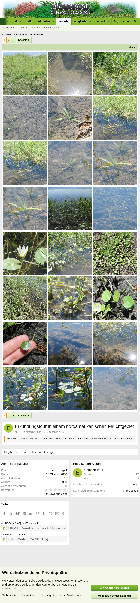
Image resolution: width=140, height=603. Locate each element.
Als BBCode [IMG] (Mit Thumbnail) (19, 523)
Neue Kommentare (29, 27)
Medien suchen (51, 27)
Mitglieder (80, 21)
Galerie (63, 21)
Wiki (29, 21)
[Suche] (135, 21)
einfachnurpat (33, 432)
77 (137, 474)
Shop (17, 21)
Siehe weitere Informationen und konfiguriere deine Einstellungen (43, 595)
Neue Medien (9, 27)
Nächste (22, 40)
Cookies (41, 580)
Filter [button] (130, 47)
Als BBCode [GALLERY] (14, 534)
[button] (53, 21)
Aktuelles (44, 21)
